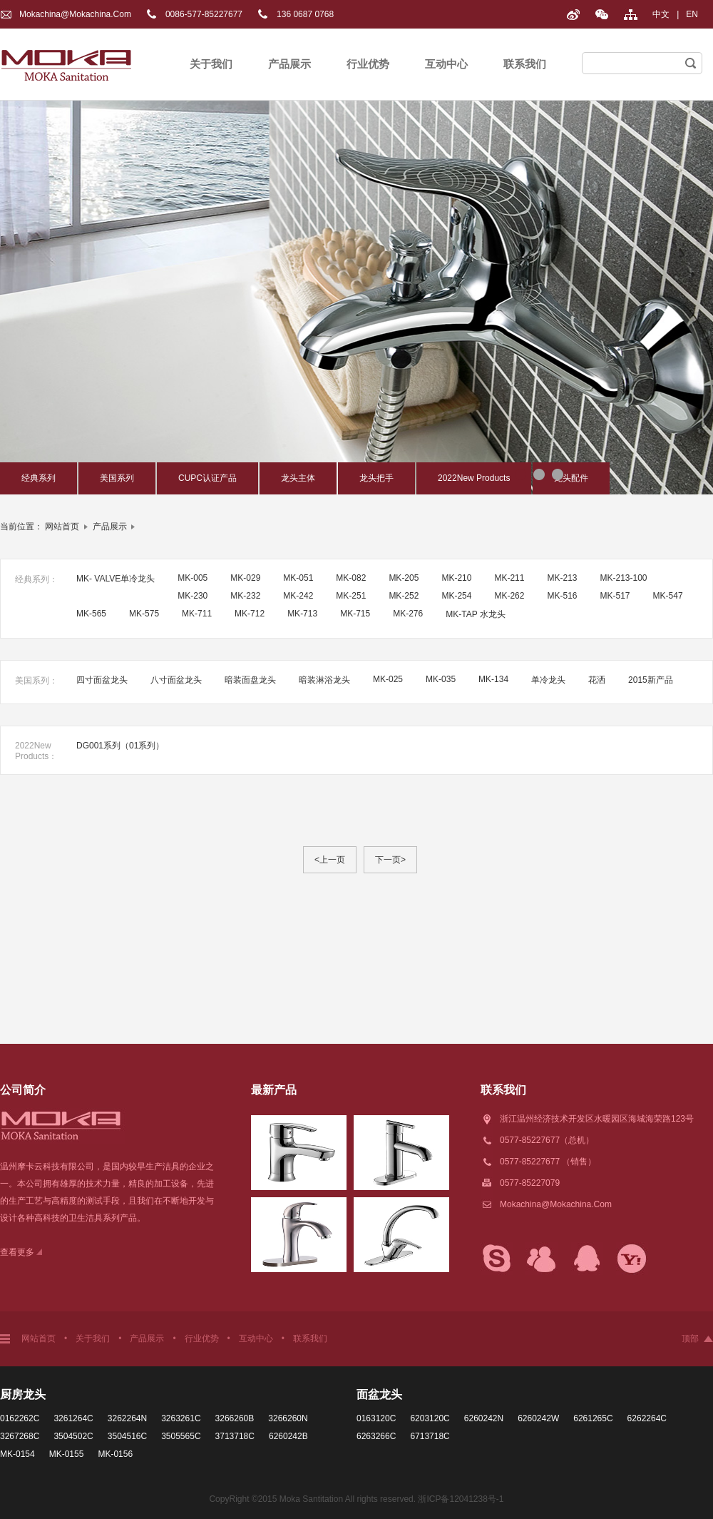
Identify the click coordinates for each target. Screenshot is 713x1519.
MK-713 (302, 614)
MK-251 (351, 596)
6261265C (592, 1418)
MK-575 (144, 614)
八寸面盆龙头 (176, 680)
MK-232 (245, 596)
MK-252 (404, 596)
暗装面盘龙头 (250, 680)
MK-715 (355, 614)
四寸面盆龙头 (102, 680)
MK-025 (388, 679)
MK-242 (298, 596)
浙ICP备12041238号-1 (460, 1499)
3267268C (19, 1436)
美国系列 (117, 478)
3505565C (180, 1436)
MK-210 (456, 578)
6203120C (429, 1418)
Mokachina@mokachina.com (75, 14)
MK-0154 (17, 1454)
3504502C (73, 1436)
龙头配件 (571, 478)
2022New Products (474, 478)
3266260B (235, 1418)
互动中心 (446, 64)
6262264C (647, 1418)
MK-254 (456, 596)
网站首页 (62, 527)
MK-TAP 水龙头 (476, 614)
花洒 (596, 680)
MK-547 (668, 596)
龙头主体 (298, 478)
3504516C (127, 1436)
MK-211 (509, 578)
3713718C (235, 1436)
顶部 (690, 1338)
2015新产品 (650, 680)
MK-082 (351, 578)
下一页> (390, 860)
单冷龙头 (548, 680)
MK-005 (192, 578)
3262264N (127, 1418)
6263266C (376, 1436)
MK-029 (245, 578)
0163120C (376, 1418)
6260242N (483, 1418)
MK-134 (493, 679)
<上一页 (329, 860)
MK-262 (509, 596)
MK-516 (562, 596)
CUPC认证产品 (207, 478)
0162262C (19, 1418)
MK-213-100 (623, 578)
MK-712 (250, 614)
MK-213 (562, 578)
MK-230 (192, 596)
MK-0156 (115, 1454)
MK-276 (408, 614)
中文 (661, 14)
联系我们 (524, 64)
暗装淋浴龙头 (324, 680)
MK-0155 (66, 1454)
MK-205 (404, 578)
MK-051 (298, 578)
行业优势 (368, 64)
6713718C (429, 1436)
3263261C (180, 1418)
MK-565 (91, 614)
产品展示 (289, 64)
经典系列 (38, 478)
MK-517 (615, 596)
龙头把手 (376, 478)
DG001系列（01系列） (120, 746)
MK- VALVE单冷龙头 (115, 579)
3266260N (287, 1418)
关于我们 (211, 64)
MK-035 (441, 679)
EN (692, 14)
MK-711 (197, 614)
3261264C (73, 1418)
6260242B (288, 1436)
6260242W (538, 1418)
